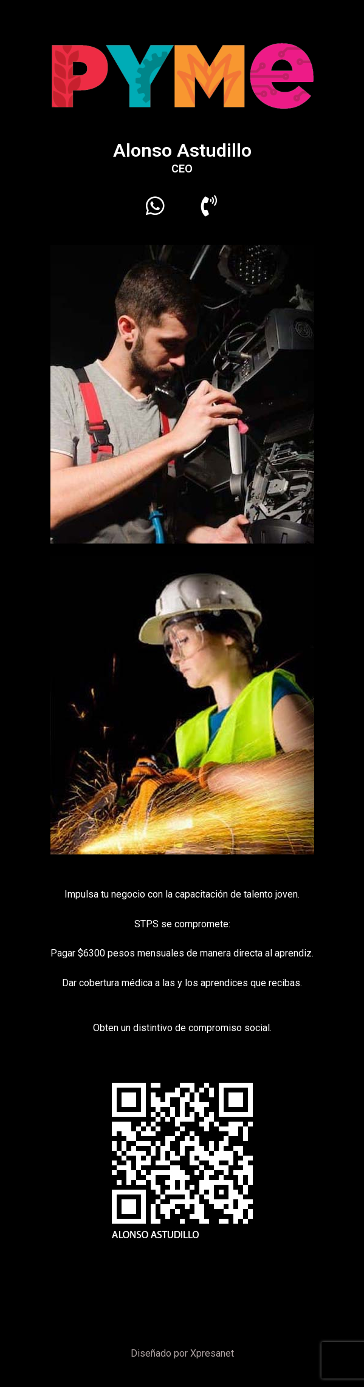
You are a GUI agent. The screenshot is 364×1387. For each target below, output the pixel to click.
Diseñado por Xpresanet (182, 1353)
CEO (182, 168)
